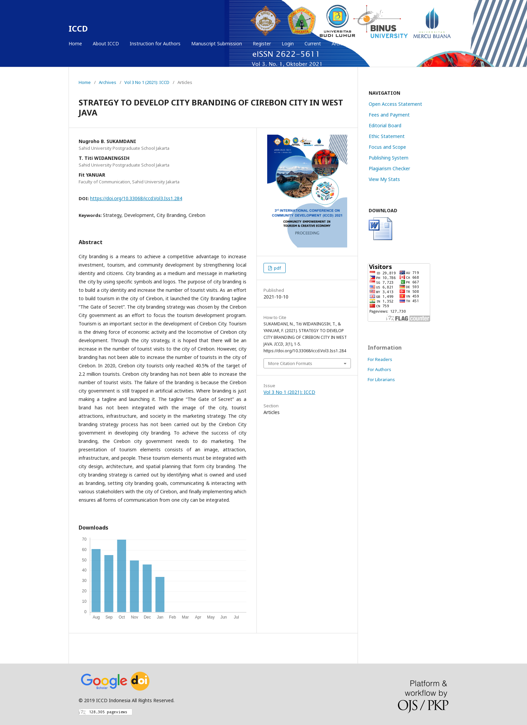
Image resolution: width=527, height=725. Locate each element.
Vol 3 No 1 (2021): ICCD (146, 82)
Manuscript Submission (216, 43)
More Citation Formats (290, 363)
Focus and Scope (387, 147)
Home (75, 43)
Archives (341, 43)
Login (288, 43)
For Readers (380, 359)
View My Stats (384, 179)
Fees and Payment (389, 114)
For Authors (379, 369)
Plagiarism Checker (389, 168)
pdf (277, 268)
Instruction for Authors (155, 43)
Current (313, 43)
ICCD (78, 28)
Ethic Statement (387, 136)
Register (262, 43)
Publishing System (388, 157)
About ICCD (106, 43)
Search (444, 43)
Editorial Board (385, 125)
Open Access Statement (395, 104)
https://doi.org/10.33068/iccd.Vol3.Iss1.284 (136, 198)
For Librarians (381, 379)
